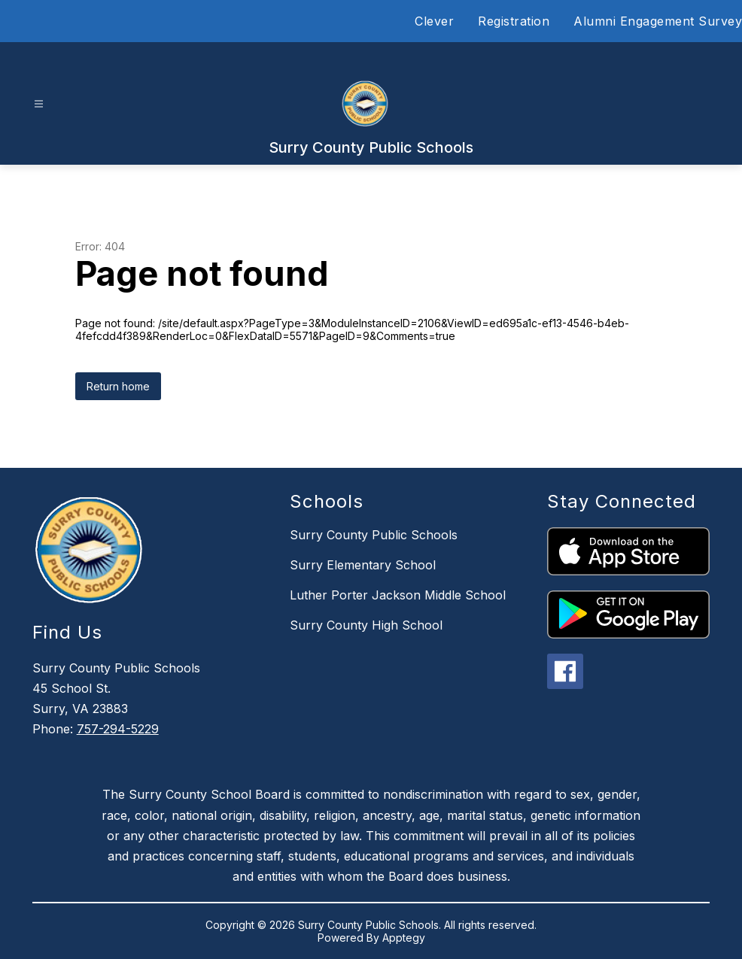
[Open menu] (38, 104)
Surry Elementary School (363, 564)
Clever (434, 21)
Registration (513, 21)
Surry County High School (366, 625)
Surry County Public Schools (374, 534)
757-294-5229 (118, 728)
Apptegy (403, 937)
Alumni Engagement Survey (657, 21)
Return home (118, 386)
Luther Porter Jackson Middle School (398, 594)
